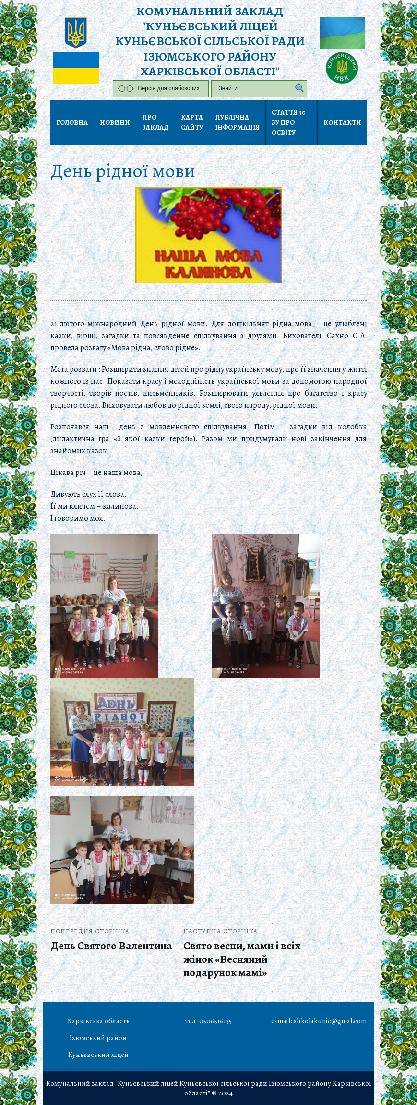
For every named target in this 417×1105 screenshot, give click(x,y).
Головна (72, 122)
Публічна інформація (237, 122)
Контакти (342, 122)
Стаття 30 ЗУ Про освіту (289, 122)
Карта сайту (192, 122)
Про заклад (155, 122)
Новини (115, 122)
